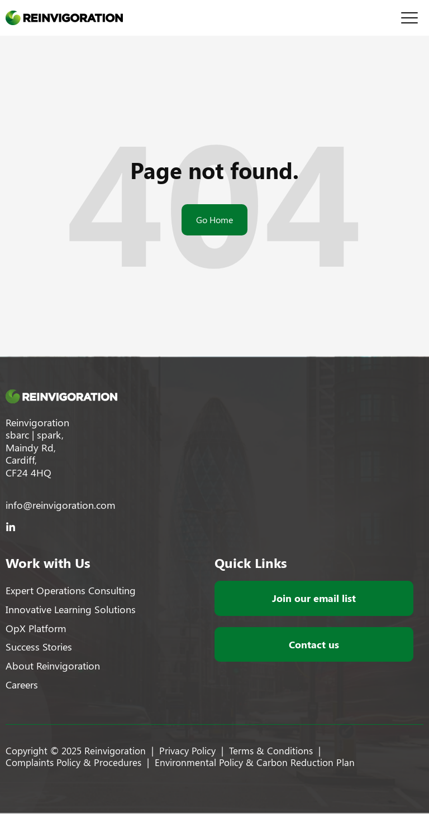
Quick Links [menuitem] (250, 562)
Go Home (214, 219)
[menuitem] (76, 590)
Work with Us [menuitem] (48, 562)
